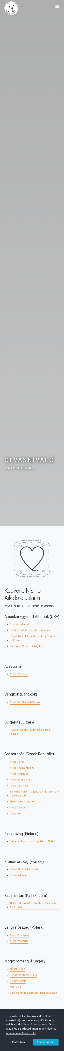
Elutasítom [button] (18, 1042)
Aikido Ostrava (18, 807)
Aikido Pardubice (19, 773)
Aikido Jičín (16, 813)
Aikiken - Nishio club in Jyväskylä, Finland (33, 841)
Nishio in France (19, 875)
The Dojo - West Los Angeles (26, 646)
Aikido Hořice (17, 761)
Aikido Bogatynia (19, 935)
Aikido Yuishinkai (19, 674)
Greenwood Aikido (20, 624)
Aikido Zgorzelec (19, 941)
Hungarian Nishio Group (23, 975)
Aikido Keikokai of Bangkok (25, 702)
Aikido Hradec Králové (22, 767)
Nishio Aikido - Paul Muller (24, 869)
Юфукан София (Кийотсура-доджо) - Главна (31, 731)
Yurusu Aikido (17, 969)
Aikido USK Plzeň (19, 785)
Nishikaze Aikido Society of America (30, 630)
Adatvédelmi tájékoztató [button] (20, 1033)
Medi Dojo (15, 986)
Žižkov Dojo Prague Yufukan (25, 801)
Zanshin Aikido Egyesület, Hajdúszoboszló (34, 992)
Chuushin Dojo (18, 981)
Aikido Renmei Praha (21, 779)
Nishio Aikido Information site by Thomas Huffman (33, 638)
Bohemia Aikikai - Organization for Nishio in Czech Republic (34, 793)
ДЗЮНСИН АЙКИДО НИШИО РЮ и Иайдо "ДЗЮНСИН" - (34, 905)
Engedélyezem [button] (45, 1042)
